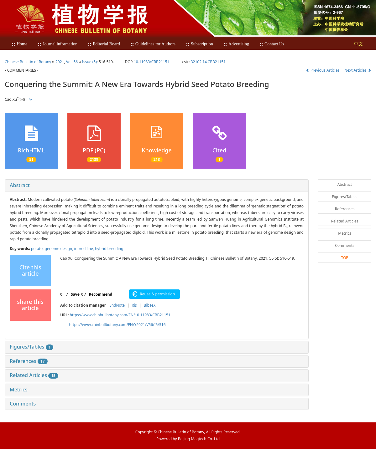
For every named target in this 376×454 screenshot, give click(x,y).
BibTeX (150, 305)
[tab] (156, 185)
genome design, (59, 248)
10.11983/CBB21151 (151, 61)
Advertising (236, 44)
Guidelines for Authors (152, 44)
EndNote (117, 305)
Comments (23, 403)
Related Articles (34, 375)
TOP (344, 257)
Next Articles (357, 70)
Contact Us (271, 44)
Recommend (100, 294)
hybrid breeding (109, 248)
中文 (358, 44)
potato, (38, 248)
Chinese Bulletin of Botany (28, 61)
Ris (134, 305)
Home (19, 44)
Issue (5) (89, 61)
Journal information (57, 44)
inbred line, (84, 248)
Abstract (20, 185)
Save (75, 294)
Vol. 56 (72, 61)
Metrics (19, 389)
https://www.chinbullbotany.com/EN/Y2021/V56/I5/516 (117, 324)
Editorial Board (104, 44)
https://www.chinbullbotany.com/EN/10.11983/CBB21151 (120, 315)
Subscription (199, 44)
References (29, 361)
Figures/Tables (31, 346)
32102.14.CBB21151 (208, 61)
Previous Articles (323, 70)
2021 (59, 61)
